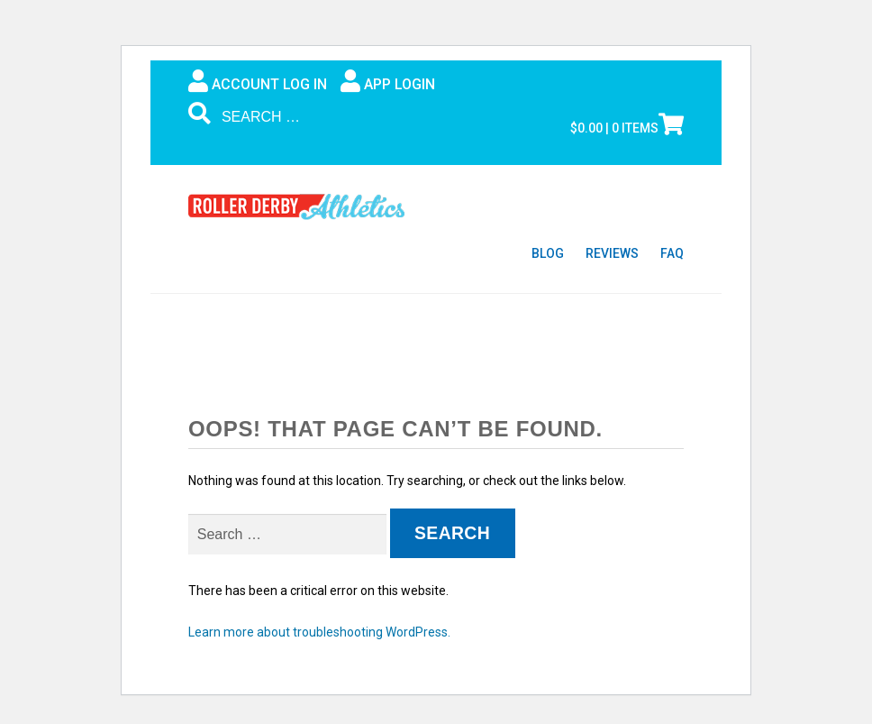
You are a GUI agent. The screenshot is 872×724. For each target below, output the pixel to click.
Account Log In (257, 81)
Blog (547, 253)
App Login (388, 81)
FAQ (672, 253)
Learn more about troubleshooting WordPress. (319, 632)
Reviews (612, 253)
